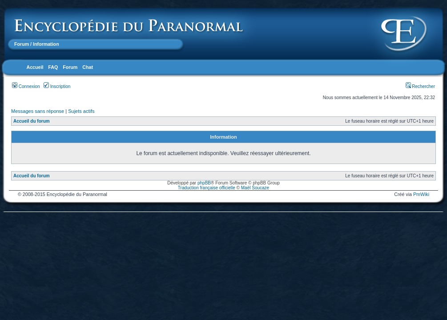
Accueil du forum (31, 121)
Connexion (26, 86)
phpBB (204, 182)
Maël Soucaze (255, 187)
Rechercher (420, 86)
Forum (21, 44)
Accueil (34, 67)
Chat (87, 67)
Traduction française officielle (206, 187)
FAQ (53, 67)
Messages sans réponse (37, 111)
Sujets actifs (81, 111)
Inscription (57, 86)
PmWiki (421, 194)
